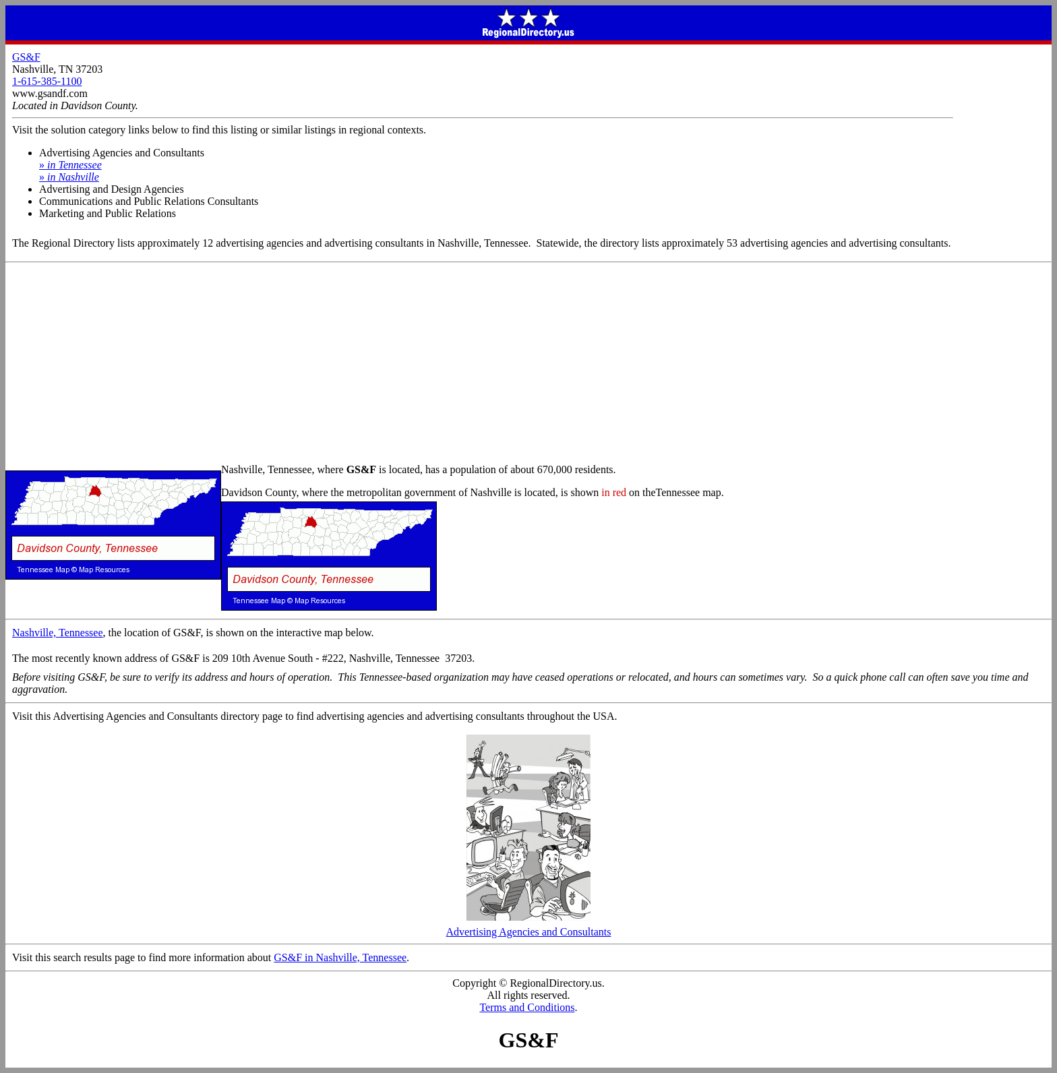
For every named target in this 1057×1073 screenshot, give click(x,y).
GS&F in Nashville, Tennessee (340, 957)
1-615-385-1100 (47, 81)
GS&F (26, 57)
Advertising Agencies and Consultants (528, 927)
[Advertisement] (528, 364)
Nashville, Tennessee (57, 632)
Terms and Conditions (526, 1007)
